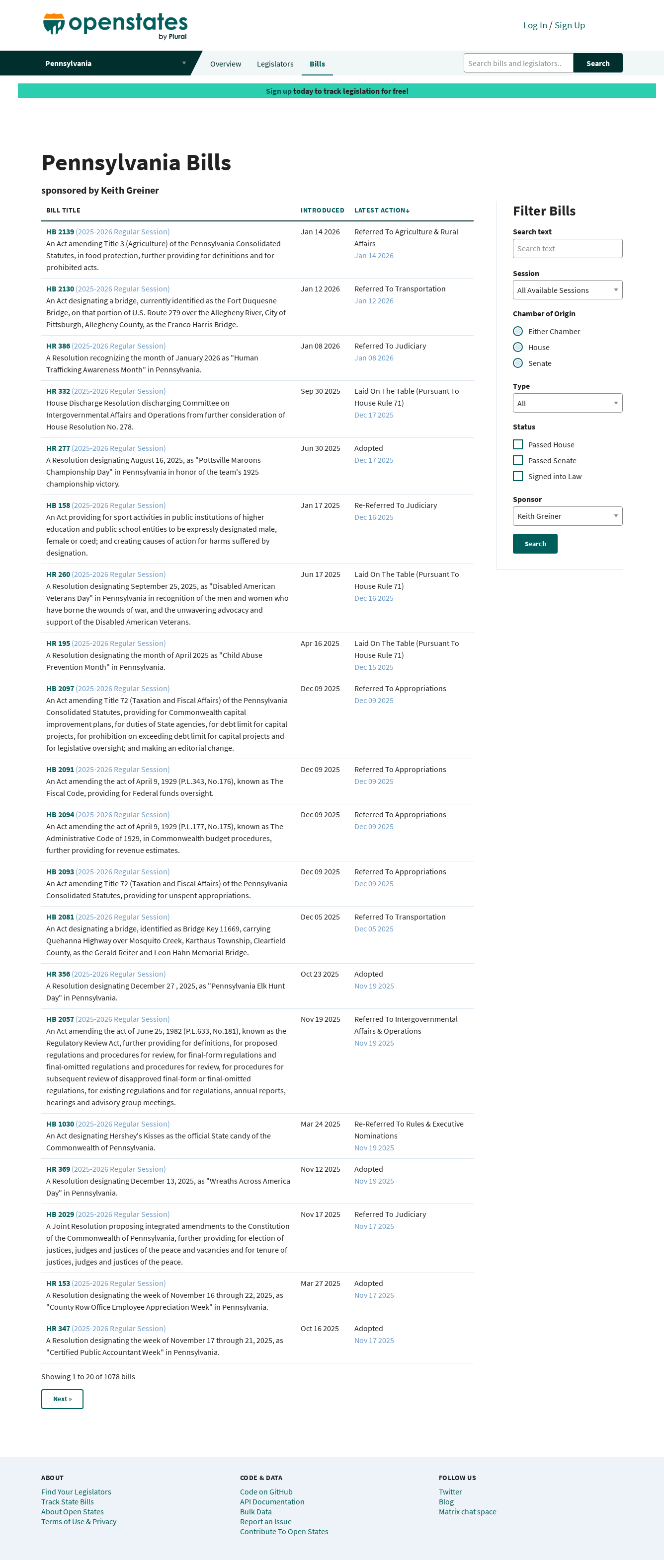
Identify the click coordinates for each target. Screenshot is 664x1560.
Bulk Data (256, 1511)
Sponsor (527, 499)
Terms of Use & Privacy (78, 1521)
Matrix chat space (468, 1511)
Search (598, 63)
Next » (62, 1398)
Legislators (275, 64)
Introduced (322, 210)
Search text (532, 231)
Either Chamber (554, 331)
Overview (225, 64)
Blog (446, 1501)
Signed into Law (554, 476)
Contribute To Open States (284, 1531)
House (539, 347)
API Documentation (272, 1501)
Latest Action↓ (382, 210)
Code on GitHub (266, 1491)
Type (521, 386)
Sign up (279, 91)
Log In (535, 25)
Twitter (450, 1491)
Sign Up (570, 25)
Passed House (551, 444)
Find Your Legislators (76, 1491)
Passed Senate (552, 460)
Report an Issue (266, 1521)
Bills (317, 64)
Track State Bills (67, 1501)
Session (526, 273)
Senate (540, 363)
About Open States (72, 1511)
